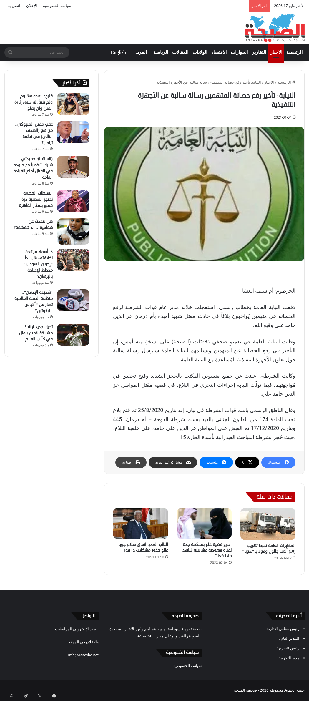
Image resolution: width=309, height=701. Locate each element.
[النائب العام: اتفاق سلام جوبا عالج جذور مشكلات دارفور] (140, 523)
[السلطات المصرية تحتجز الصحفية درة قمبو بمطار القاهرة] (73, 201)
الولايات (199, 52)
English (118, 52)
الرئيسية (294, 52)
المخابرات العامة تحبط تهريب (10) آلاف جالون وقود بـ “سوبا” (268, 548)
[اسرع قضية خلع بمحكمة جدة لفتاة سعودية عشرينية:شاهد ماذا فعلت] (204, 523)
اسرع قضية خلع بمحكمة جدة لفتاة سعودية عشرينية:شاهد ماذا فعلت (207, 550)
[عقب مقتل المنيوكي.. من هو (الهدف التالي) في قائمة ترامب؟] (73, 132)
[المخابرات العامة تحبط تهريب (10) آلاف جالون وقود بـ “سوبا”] (267, 524)
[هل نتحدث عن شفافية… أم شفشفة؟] (73, 231)
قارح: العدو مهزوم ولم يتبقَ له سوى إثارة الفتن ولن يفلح (33, 102)
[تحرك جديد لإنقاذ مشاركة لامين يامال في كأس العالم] (73, 335)
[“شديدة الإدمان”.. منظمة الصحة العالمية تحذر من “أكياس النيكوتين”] (73, 300)
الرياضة (160, 52)
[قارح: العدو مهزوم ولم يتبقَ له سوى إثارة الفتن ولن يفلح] (73, 104)
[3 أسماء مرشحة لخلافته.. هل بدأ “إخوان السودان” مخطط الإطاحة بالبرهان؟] (73, 260)
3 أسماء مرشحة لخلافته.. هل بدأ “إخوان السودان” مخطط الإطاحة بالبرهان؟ (38, 264)
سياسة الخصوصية (57, 6)
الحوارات (239, 52)
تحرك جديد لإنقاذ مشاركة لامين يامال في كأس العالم (36, 333)
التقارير (259, 52)
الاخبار (276, 52)
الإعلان (31, 6)
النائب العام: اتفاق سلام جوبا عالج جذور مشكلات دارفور (143, 547)
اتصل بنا (13, 6)
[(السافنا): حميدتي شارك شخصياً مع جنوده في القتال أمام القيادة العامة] (73, 167)
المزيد (141, 52)
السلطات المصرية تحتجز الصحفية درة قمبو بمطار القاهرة (36, 199)
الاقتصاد (219, 52)
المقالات (180, 52)
